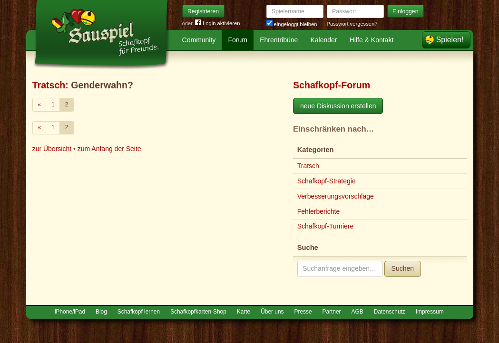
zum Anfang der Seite (109, 148)
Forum (237, 40)
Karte (243, 311)
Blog (101, 311)
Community (199, 40)
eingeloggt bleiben (291, 24)
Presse (303, 311)
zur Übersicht (51, 148)
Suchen (402, 268)
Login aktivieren (217, 23)
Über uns (272, 311)
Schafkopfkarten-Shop (198, 311)
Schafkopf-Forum (331, 85)
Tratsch (49, 85)
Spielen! (450, 40)
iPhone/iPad (70, 311)
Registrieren (203, 11)
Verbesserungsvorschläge (335, 196)
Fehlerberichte (318, 211)
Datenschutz (389, 311)
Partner (332, 311)
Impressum (430, 311)
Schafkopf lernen (138, 311)
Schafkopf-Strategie (326, 181)
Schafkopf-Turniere (325, 226)
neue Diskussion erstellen (338, 106)
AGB (357, 311)
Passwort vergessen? (352, 24)
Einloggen (405, 11)
